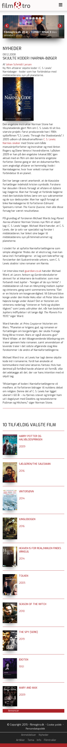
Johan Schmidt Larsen (19, 64)
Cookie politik (54, 724)
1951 (21, 666)
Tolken (23, 576)
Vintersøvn (26, 491)
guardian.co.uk (33, 271)
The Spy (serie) (28, 632)
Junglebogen (27, 519)
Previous (6, 25)
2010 (22, 611)
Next (60, 25)
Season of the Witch (32, 604)
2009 (22, 446)
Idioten (23, 659)
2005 (22, 583)
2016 (22, 471)
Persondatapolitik (35, 728)
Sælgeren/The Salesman (35, 464)
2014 (22, 498)
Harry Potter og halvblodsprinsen (30, 437)
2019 (22, 639)
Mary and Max (28, 688)
